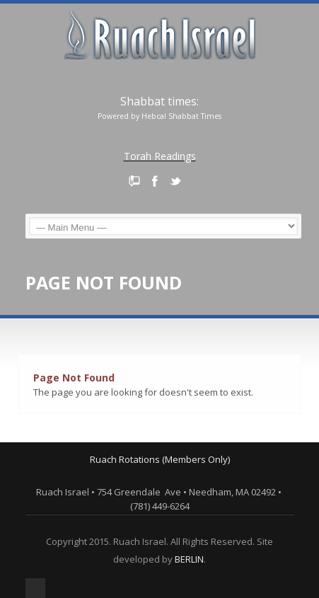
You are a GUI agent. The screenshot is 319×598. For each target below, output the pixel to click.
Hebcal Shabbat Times (181, 116)
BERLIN (189, 559)
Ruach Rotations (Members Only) (160, 459)
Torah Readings (160, 156)
